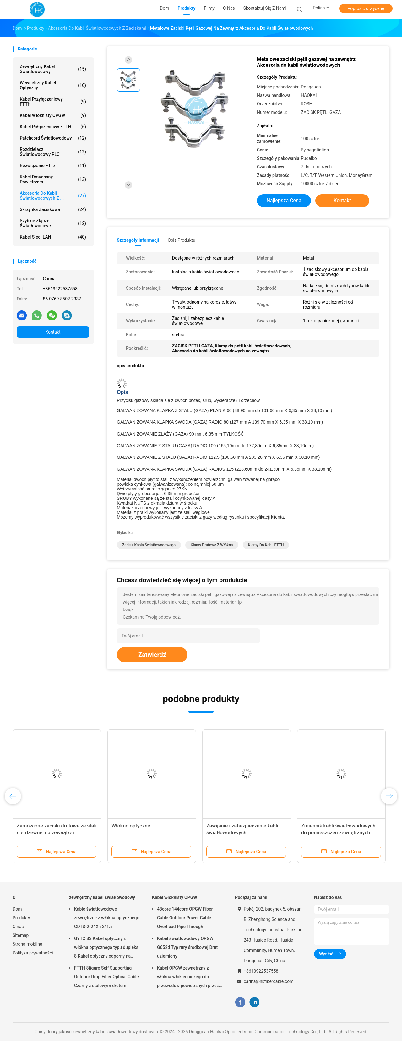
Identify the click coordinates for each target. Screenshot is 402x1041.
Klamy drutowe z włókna (212, 545)
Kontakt (52, 332)
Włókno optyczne (130, 826)
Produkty (21, 917)
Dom (17, 909)
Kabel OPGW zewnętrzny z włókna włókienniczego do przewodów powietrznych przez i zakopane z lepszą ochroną (189, 977)
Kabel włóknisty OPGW (53, 115)
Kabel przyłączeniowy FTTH (53, 102)
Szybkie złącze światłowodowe (53, 223)
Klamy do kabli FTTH (266, 545)
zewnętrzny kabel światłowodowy (53, 69)
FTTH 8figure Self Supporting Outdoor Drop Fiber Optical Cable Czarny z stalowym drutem (106, 976)
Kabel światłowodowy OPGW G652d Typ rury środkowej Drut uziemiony (187, 947)
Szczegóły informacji (138, 240)
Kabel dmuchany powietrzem (53, 179)
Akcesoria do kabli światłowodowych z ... (53, 196)
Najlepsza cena (283, 200)
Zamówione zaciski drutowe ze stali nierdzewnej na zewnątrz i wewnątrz (57, 833)
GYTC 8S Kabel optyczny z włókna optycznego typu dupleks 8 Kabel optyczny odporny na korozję (106, 948)
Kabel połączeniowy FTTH (53, 127)
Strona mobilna (27, 944)
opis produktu (181, 240)
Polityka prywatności (33, 952)
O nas (18, 926)
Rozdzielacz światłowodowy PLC (53, 152)
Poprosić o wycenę (365, 8)
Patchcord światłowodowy (53, 138)
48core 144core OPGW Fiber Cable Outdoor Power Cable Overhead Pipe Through (185, 917)
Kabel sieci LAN (53, 237)
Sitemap (21, 935)
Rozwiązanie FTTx (53, 165)
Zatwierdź (152, 654)
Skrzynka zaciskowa (53, 209)
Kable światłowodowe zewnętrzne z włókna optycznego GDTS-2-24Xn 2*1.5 (106, 917)
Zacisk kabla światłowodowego (149, 545)
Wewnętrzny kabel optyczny (53, 85)
